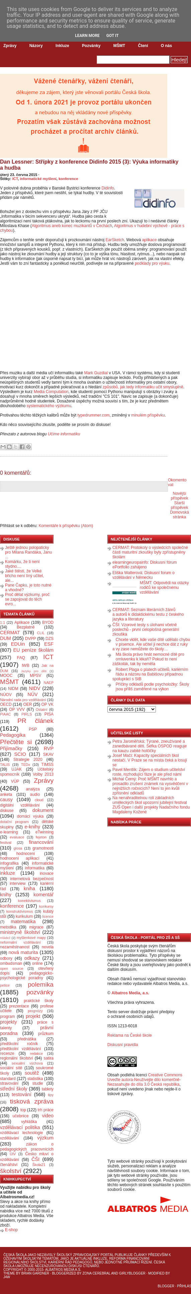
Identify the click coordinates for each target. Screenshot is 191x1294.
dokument (43, 810)
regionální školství (16, 1058)
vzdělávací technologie (21, 1132)
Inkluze (62, 45)
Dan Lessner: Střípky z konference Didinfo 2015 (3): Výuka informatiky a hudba (89, 165)
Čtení (143, 45)
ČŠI (35, 1159)
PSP (33, 729)
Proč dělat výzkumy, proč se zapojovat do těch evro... (27, 599)
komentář (43, 894)
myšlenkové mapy (31, 938)
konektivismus (29, 901)
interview (17, 883)
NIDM (13, 688)
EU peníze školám (33, 650)
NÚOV (6, 694)
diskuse (7, 810)
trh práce (46, 1110)
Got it (112, 35)
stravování (9, 1083)
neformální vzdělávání (20, 942)
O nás (166, 45)
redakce (36, 1053)
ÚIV (13, 1154)
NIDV (34, 688)
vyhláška (29, 1121)
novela (48, 947)
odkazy (32, 958)
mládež (5, 938)
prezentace (19, 1006)
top (23, 1110)
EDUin (18, 644)
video (48, 1115)
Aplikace (21, 622)
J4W (6, 1277)
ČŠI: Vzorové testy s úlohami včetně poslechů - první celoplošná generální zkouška (145, 629)
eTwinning (44, 832)
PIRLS (26, 714)
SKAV (48, 754)
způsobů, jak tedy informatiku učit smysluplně (143, 387)
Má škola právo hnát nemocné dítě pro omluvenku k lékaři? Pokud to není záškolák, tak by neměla (148, 659)
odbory (6, 958)
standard (8, 1078)
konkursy (46, 906)
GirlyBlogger (132, 1273)
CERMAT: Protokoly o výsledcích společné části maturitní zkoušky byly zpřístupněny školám (150, 552)
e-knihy (32, 826)
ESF (49, 644)
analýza (32, 789)
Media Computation (51, 391)
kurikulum (24, 916)
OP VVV (17, 709)
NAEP (49, 683)
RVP (49, 748)
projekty (8, 1022)
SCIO (20, 754)
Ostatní (41, 709)
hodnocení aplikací (19, 858)
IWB (25, 665)
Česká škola (14, 1255)
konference (68, 179)
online (37, 963)
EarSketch (114, 240)
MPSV (35, 675)
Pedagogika (12, 735)
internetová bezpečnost (32, 878)
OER (27, 704)
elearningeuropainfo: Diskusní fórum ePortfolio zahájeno (144, 564)
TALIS (5, 765)
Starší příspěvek (179, 505)
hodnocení (25, 853)
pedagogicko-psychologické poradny (27, 975)
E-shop (11, 1229)
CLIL (40, 633)
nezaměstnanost (14, 947)
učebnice (20, 1116)
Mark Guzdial (96, 373)
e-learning (9, 832)
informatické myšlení (38, 179)
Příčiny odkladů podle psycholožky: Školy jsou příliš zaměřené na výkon (152, 686)
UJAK (16, 769)
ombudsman (11, 963)
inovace (47, 873)
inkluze (7, 873)
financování (41, 842)
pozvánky (40, 992)
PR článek (35, 720)
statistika (35, 1078)
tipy (51, 1095)
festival (5, 842)
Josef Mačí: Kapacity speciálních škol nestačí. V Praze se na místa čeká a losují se (149, 760)
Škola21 (38, 1165)
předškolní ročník (19, 1043)
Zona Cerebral (96, 1273)
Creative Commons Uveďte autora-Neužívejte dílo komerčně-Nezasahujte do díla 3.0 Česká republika (144, 1080)
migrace (36, 927)
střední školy (13, 1088)
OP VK (47, 704)
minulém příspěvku (148, 415)
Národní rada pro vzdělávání (23, 700)
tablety (48, 1089)
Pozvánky (91, 45)
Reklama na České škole (129, 1035)
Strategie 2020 (27, 759)
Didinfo (108, 188)
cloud (39, 800)
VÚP (15, 781)
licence (48, 916)
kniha (29, 888)
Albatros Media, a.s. (130, 993)
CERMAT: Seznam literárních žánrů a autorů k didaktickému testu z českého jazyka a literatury (148, 614)
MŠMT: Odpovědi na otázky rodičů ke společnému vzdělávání (164, 587)
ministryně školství (20, 932)
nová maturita (23, 952)
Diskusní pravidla (122, 1044)
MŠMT (119, 45)
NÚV (32, 694)
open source (11, 968)
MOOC (6, 675)
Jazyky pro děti (34, 671)
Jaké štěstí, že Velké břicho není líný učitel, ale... (24, 576)
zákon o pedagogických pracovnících (27, 1147)
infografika (9, 863)
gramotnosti (43, 848)
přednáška (26, 1039)
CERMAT (10, 632)
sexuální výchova (27, 1063)
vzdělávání (9, 1138)
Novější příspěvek (179, 496)
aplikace (149, 240)
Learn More (87, 35)
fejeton (41, 837)
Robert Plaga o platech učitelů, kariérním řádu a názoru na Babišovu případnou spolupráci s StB (150, 674)
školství (10, 1170)
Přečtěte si (16, 741)
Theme (9, 1273)
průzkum (46, 1033)
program (7, 1016)
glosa (18, 848)
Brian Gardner (35, 1273)
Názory (36, 45)
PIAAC (5, 714)
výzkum (45, 1137)
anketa (6, 794)
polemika (41, 984)
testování (21, 1094)
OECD (6, 704)
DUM (5, 638)
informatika (34, 868)
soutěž (32, 1073)
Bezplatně (25, 627)
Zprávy (9, 45)
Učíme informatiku (64, 434)
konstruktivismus (19, 911)
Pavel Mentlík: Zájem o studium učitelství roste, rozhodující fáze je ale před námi (148, 772)
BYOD (48, 622)
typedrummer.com (93, 415)
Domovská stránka (179, 514)
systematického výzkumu (48, 405)
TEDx (25, 765)
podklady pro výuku (152, 263)
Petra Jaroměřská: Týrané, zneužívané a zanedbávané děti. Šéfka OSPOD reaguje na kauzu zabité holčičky (149, 746)
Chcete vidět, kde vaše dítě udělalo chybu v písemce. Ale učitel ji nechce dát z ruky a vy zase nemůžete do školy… (151, 644)
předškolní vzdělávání (20, 1048)
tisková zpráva (32, 1101)
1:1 (2, 622)
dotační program (14, 822)
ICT (15, 179)
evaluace (17, 837)
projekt (33, 1016)
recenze (7, 1053)
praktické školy (39, 1000)
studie (37, 1083)
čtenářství (8, 1164)
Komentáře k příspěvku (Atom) (65, 525)
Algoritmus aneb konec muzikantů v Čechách (72, 225)
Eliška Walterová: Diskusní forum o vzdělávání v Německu (143, 575)
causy (6, 799)
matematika (23, 921)
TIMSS (47, 764)
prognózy (35, 1011)
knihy (5, 894)
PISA (49, 714)
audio (35, 794)
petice (5, 985)
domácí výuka (30, 816)
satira (49, 1058)
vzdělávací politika (20, 1127)
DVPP (30, 638)
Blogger (166, 1286)
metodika (8, 927)
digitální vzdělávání (20, 805)
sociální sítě (11, 1068)
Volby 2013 (43, 774)
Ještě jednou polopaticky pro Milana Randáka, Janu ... (28, 552)
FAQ (21, 657)
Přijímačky (11, 748)
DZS (49, 638)
